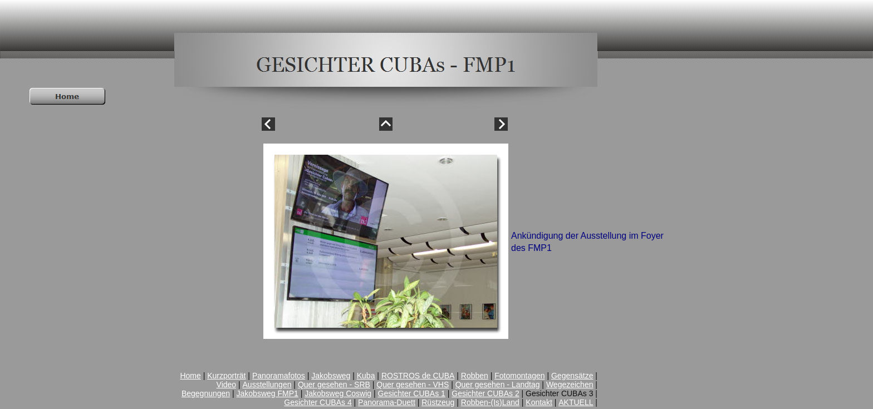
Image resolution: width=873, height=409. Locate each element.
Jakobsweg (330, 375)
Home (190, 375)
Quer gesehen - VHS (412, 384)
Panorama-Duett (386, 402)
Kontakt (539, 402)
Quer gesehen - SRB (334, 384)
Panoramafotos (278, 375)
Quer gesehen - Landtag (497, 384)
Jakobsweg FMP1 (267, 393)
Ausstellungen (267, 384)
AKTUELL (575, 402)
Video (227, 384)
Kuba (366, 375)
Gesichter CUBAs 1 (411, 393)
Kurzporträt (226, 375)
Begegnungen (206, 393)
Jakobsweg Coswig (338, 393)
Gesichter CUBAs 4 (317, 402)
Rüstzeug (437, 402)
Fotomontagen (519, 375)
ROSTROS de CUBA (417, 375)
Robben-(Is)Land (490, 402)
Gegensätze (572, 375)
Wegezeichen (570, 384)
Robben (474, 375)
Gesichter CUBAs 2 (485, 393)
